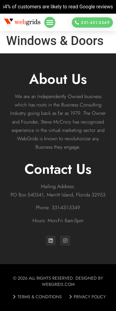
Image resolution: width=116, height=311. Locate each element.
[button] (49, 22)
